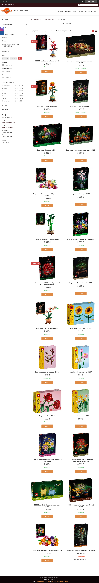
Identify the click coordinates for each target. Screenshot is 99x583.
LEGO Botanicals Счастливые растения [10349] (47, 505)
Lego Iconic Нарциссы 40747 (80, 416)
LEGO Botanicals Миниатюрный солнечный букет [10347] (47, 460)
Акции (4, 27)
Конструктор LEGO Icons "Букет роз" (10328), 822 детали (47, 283)
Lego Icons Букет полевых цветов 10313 (80, 239)
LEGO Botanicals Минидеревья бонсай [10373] (81, 505)
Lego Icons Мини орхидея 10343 (47, 328)
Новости (4, 37)
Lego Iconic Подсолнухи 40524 (80, 328)
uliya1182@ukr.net (7, 127)
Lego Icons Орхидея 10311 (81, 194)
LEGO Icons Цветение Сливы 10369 (47, 61)
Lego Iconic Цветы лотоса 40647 (81, 372)
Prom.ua (58, 577)
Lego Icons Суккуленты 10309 (47, 150)
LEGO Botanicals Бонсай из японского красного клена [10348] (80, 460)
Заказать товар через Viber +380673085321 (11, 45)
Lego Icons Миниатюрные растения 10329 (80, 150)
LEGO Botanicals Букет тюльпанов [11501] (47, 550)
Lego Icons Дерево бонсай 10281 (80, 283)
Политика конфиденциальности (59, 581)
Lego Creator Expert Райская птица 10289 (81, 550)
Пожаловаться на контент (43, 581)
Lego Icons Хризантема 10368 (47, 106)
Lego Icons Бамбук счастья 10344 (47, 239)
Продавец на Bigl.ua (49, 579)
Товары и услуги (70, 11)
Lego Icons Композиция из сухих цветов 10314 (80, 61)
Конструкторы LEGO (50, 19)
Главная (60, 11)
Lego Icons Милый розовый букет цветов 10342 (47, 194)
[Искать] (95, 5)
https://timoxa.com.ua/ (8, 122)
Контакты (88, 11)
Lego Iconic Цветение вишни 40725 (47, 372)
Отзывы (4, 41)
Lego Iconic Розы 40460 (47, 416)
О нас (81, 11)
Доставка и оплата (8, 34)
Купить (47, 71)
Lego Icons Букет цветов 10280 (80, 106)
